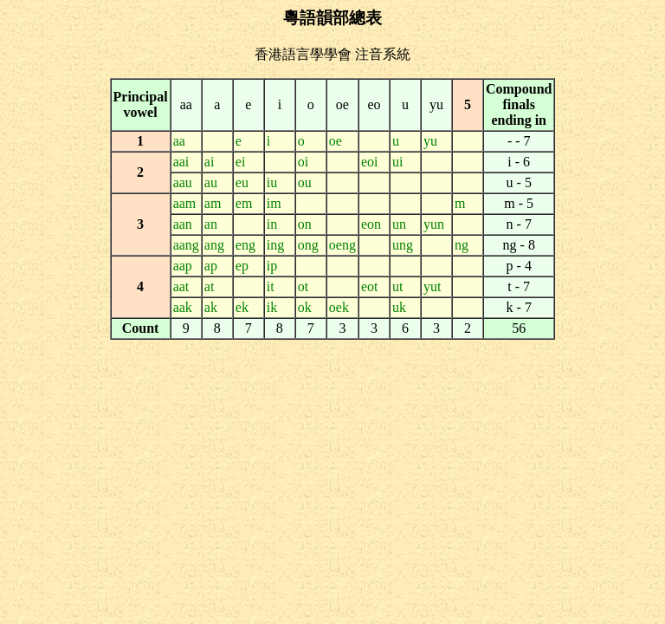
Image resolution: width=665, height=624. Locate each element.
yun (433, 224)
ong (308, 244)
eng (245, 244)
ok (305, 307)
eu (242, 182)
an (210, 224)
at (209, 286)
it (270, 286)
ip (272, 265)
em (244, 203)
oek (339, 307)
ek (242, 307)
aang (186, 244)
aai (181, 161)
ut (397, 286)
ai (209, 161)
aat (181, 286)
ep (242, 265)
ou (305, 182)
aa (179, 140)
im (274, 203)
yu (430, 140)
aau (182, 182)
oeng (342, 244)
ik (272, 307)
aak (182, 307)
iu (272, 182)
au (210, 182)
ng (461, 244)
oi (303, 161)
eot (369, 286)
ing (275, 244)
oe (335, 140)
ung (402, 244)
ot (303, 286)
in (272, 224)
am (213, 203)
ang (214, 244)
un (399, 224)
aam (185, 203)
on (305, 224)
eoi (369, 161)
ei (241, 161)
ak (210, 307)
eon (371, 224)
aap (182, 265)
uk (399, 307)
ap (210, 265)
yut (432, 286)
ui (397, 161)
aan (182, 224)
